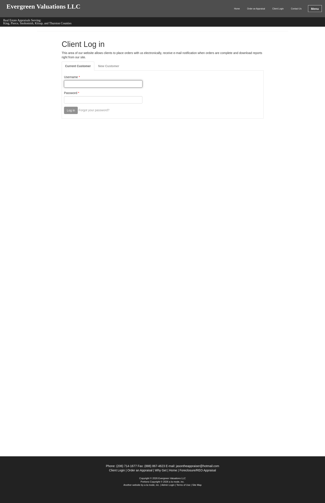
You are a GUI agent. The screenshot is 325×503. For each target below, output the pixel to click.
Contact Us (296, 9)
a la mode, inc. (152, 485)
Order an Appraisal (256, 9)
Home (237, 9)
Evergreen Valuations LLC (43, 6)
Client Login (278, 9)
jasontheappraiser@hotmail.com (197, 466)
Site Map (196, 485)
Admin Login (167, 485)
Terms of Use (183, 485)
